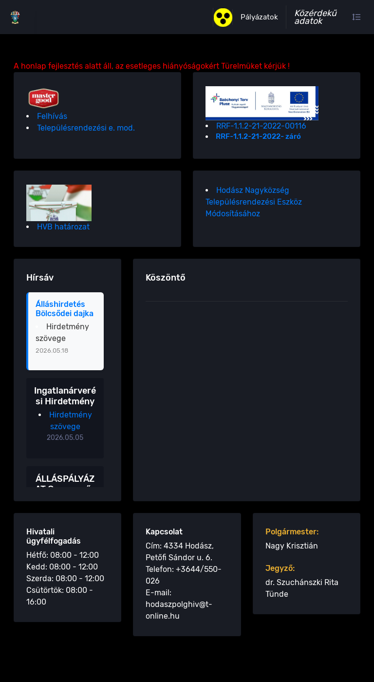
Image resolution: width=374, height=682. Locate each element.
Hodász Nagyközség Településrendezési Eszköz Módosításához (254, 202)
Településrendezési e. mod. (86, 128)
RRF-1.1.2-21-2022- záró (258, 136)
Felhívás (52, 116)
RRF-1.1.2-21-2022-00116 (261, 126)
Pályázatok (259, 17)
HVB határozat (63, 226)
